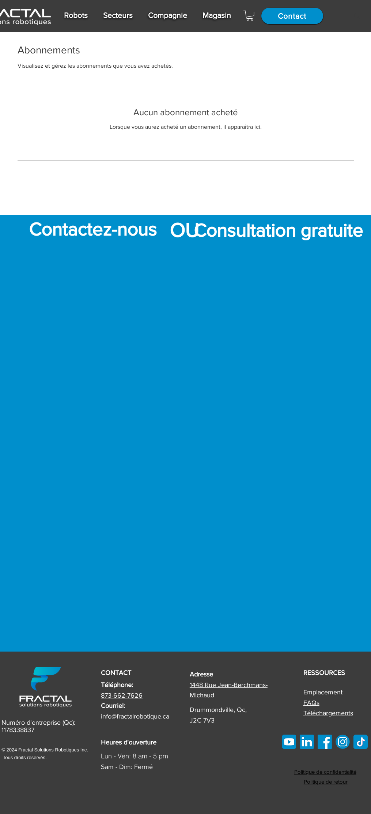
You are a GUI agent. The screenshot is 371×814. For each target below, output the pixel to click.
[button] (76, 15)
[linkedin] (307, 742)
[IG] (343, 742)
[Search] (357, 16)
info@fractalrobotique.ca (135, 716)
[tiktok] (360, 742)
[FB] (325, 742)
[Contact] (292, 16)
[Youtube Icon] (289, 742)
